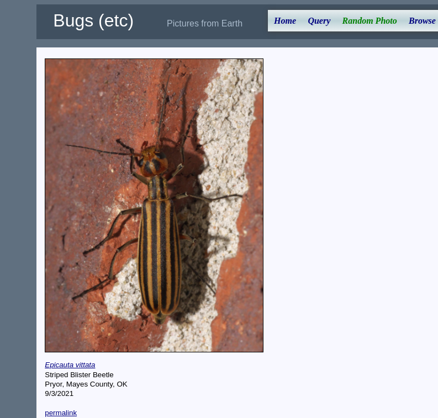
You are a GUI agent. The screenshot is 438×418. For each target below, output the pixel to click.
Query (319, 20)
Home (285, 20)
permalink (61, 413)
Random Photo (369, 20)
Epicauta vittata (70, 365)
